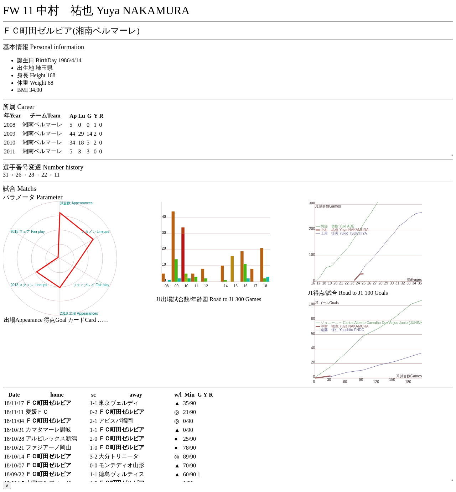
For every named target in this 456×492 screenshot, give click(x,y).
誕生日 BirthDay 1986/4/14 (49, 60)
